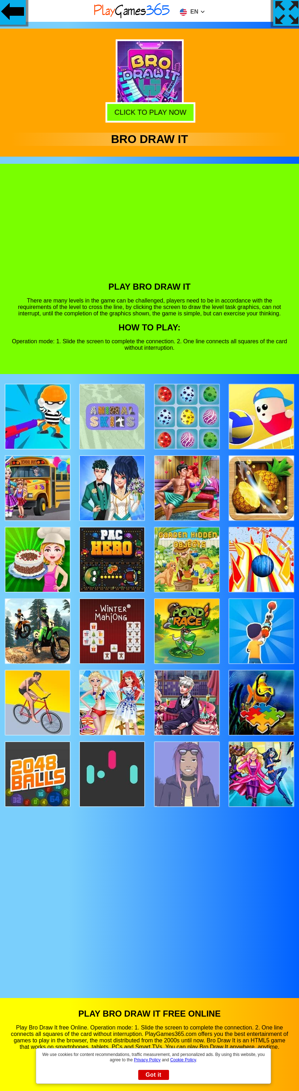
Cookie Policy (183, 1059)
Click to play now (149, 111)
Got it (153, 1075)
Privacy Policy (147, 1059)
